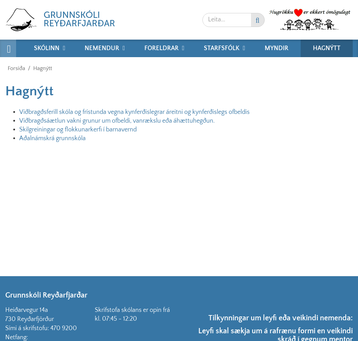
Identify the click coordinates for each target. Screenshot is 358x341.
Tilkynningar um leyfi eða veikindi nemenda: (280, 318)
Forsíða (16, 68)
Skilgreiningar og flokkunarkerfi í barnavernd (78, 129)
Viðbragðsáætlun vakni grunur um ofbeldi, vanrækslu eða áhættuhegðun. (117, 120)
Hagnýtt (42, 68)
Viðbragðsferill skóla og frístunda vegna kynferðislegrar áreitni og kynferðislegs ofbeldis (134, 112)
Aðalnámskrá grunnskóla (52, 138)
